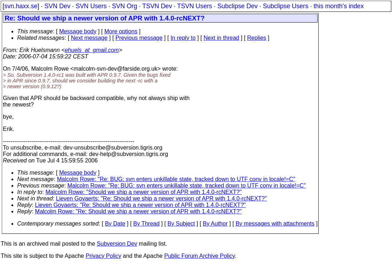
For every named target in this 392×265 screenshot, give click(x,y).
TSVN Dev (157, 6)
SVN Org (124, 6)
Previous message (139, 38)
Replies (256, 38)
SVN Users (91, 6)
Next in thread (221, 38)
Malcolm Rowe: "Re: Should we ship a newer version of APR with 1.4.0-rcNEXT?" (138, 211)
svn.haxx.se (21, 6)
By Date (115, 224)
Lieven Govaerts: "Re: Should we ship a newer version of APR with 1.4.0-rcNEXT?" (161, 198)
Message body (77, 31)
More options (121, 31)
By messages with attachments (275, 224)
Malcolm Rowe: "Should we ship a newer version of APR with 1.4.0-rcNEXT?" (143, 192)
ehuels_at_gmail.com (92, 50)
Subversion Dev (117, 244)
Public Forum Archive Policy (199, 256)
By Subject (181, 224)
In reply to (183, 38)
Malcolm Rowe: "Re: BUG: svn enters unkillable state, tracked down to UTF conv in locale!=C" (176, 179)
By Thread (146, 224)
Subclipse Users (285, 6)
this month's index (339, 6)
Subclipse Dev (237, 6)
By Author (215, 224)
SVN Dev (57, 6)
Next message (89, 38)
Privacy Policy (103, 256)
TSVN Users (194, 6)
